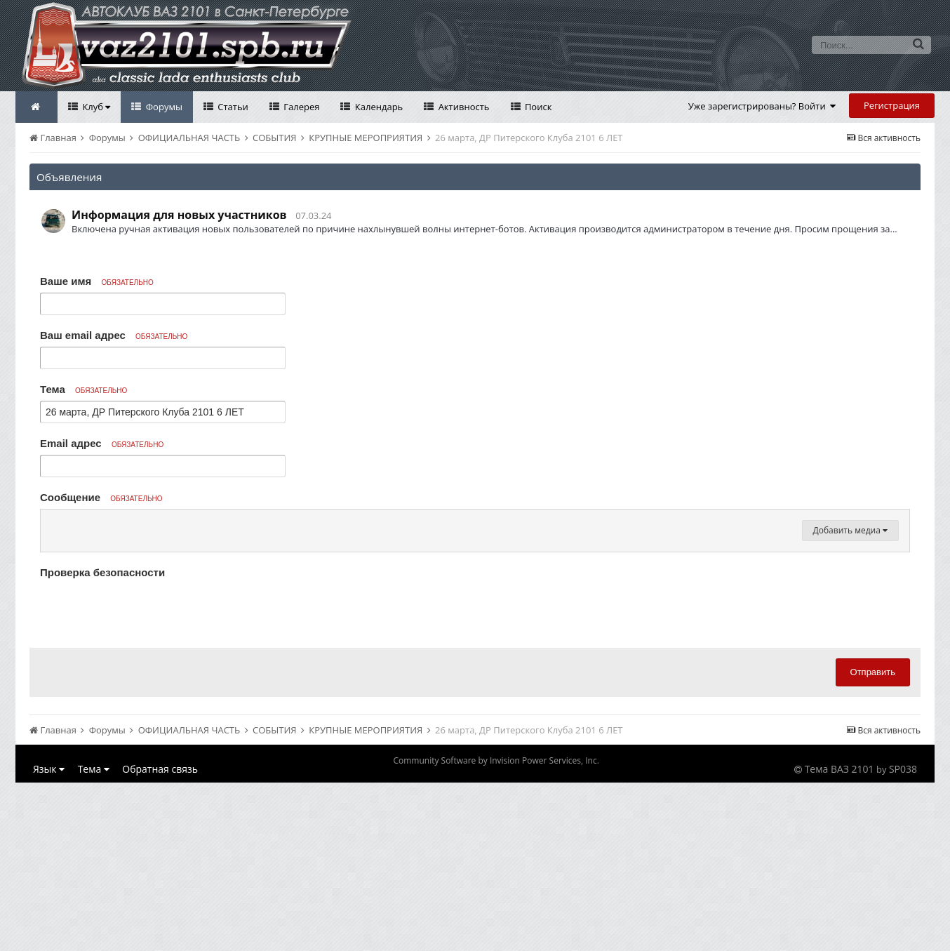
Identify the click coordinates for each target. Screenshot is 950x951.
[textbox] (475, 608)
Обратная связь (160, 937)
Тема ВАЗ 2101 (839, 937)
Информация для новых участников (179, 214)
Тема (83, 389)
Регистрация (892, 105)
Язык (49, 937)
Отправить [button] (872, 840)
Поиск (537, 106)
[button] (53, 524)
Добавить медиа (850, 699)
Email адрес (101, 443)
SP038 (903, 937)
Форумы (162, 106)
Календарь (377, 106)
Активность (462, 106)
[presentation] (146, 778)
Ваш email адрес (113, 335)
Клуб (95, 106)
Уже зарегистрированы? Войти (762, 106)
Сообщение (101, 497)
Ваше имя (97, 281)
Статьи (231, 106)
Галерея (300, 106)
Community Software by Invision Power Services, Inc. (495, 929)
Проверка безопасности (102, 741)
